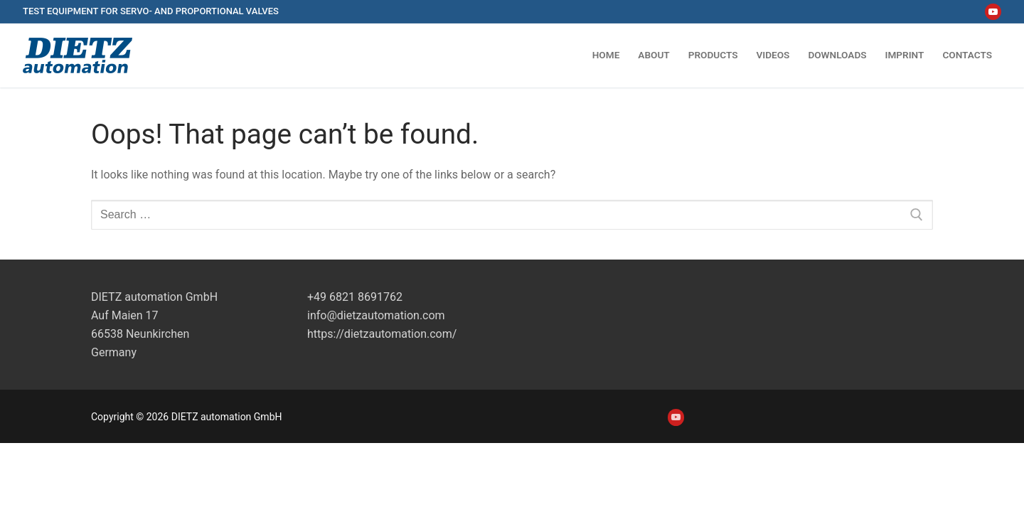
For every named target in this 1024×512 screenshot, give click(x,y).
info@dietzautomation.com (376, 315)
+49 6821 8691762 (354, 297)
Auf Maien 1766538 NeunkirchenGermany (140, 334)
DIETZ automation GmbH (154, 297)
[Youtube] (993, 12)
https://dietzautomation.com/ (382, 334)
